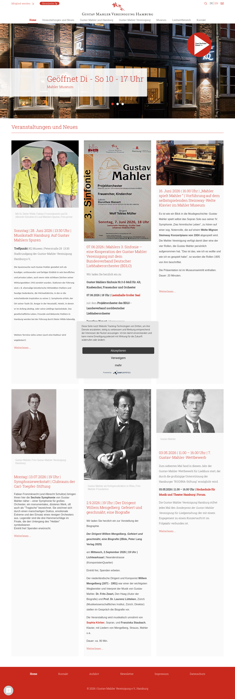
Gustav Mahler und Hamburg (96, 20)
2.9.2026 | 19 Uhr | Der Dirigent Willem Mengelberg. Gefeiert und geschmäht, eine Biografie (114, 507)
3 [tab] (122, 104)
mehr (118, 365)
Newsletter (48, 3)
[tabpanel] (117, 68)
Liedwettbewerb (181, 20)
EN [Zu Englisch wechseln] (216, 3)
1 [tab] (112, 104)
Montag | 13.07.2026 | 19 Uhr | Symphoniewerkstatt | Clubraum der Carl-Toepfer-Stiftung (44, 481)
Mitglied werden (21, 3)
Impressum (162, 674)
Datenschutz (197, 674)
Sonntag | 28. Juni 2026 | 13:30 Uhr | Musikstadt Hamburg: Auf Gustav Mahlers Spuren (42, 235)
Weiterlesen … (22, 347)
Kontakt (201, 20)
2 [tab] (117, 104)
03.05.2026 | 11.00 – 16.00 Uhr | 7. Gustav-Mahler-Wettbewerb (185, 455)
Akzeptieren (118, 350)
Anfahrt (94, 674)
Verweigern (118, 358)
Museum (161, 20)
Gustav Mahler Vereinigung (134, 20)
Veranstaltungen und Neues (58, 20)
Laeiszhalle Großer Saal (125, 295)
